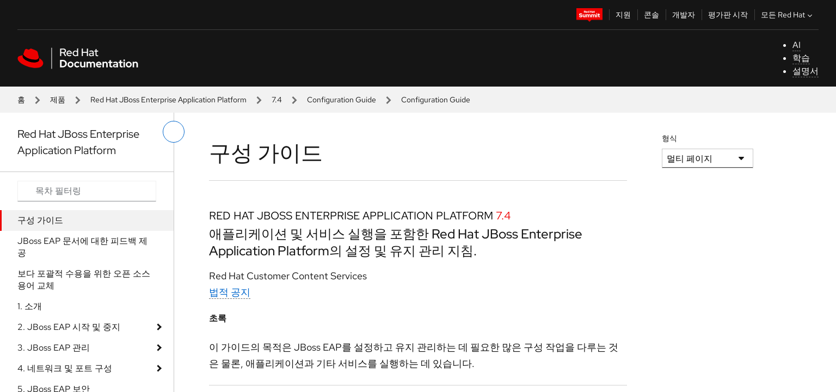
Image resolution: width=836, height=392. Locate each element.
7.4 (277, 100)
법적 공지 (229, 292)
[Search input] (86, 191)
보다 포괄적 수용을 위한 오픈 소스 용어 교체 (83, 279)
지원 (623, 15)
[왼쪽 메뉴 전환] (174, 132)
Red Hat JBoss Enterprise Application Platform (168, 100)
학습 (801, 58)
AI (796, 45)
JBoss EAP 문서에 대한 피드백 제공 (82, 247)
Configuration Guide (341, 100)
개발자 (683, 15)
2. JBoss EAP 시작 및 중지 (68, 327)
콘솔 (651, 15)
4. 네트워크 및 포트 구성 (64, 368)
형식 (669, 138)
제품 (57, 100)
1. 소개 (29, 306)
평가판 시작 (728, 15)
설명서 (805, 71)
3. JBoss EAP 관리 (53, 347)
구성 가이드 (40, 220)
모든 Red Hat (788, 15)
